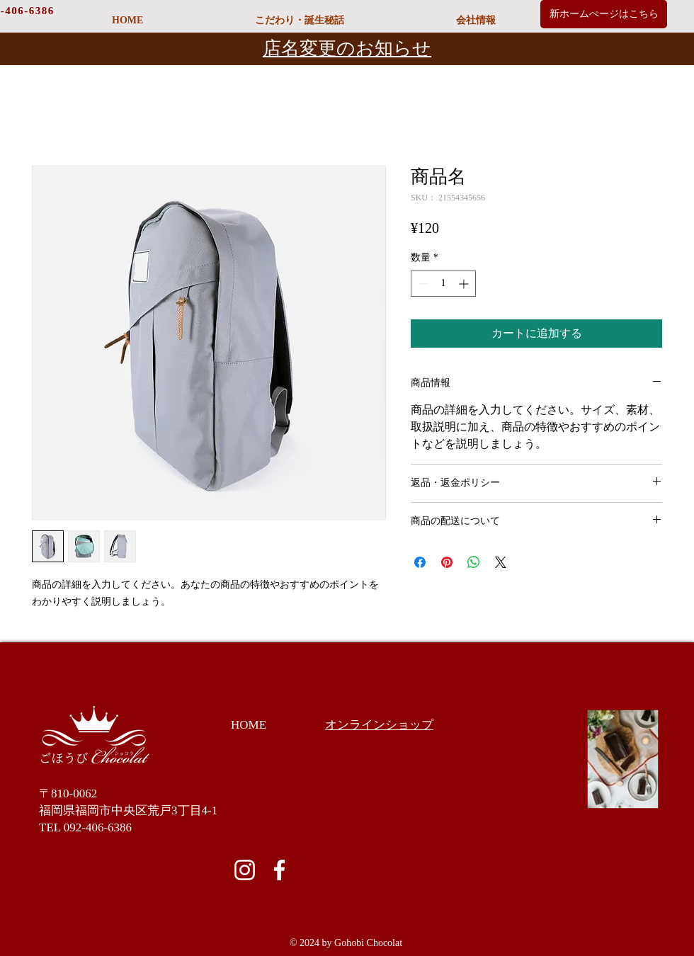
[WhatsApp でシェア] (473, 562)
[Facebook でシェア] (419, 562)
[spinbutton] (443, 283)
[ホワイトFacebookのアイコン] (279, 870)
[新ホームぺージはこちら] (603, 14)
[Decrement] (422, 283)
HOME (248, 725)
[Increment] (465, 283)
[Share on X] (500, 562)
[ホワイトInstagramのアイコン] (244, 870)
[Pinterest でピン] (446, 562)
